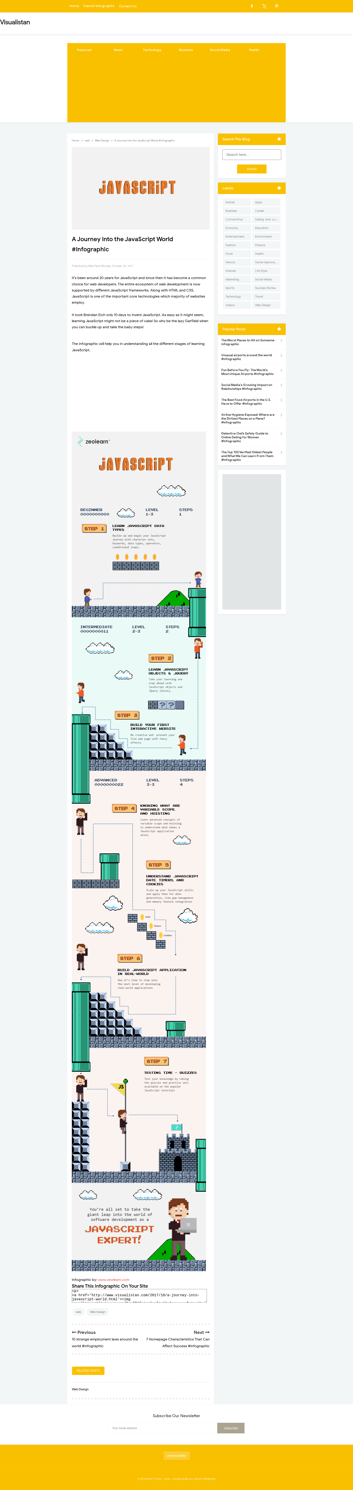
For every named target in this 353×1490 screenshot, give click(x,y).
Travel (259, 296)
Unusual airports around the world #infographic (246, 357)
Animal (230, 202)
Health (254, 50)
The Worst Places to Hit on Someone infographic (247, 342)
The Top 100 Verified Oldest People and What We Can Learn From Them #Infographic (247, 456)
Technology (152, 50)
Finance (260, 245)
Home (74, 6)
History (230, 262)
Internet (231, 271)
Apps (258, 202)
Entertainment (235, 236)
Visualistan (180, 1479)
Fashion (231, 245)
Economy (232, 228)
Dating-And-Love (266, 219)
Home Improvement (268, 262)
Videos (230, 305)
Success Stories (265, 288)
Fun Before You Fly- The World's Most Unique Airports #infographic (247, 372)
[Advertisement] (176, 90)
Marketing (232, 279)
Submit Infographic (99, 6)
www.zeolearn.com (113, 1279)
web (78, 1312)
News (118, 50)
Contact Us (128, 6)
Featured (84, 50)
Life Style (261, 271)
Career (259, 211)
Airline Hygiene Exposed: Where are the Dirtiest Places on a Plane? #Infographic (247, 418)
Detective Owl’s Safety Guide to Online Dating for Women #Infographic (244, 437)
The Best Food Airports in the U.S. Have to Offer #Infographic (246, 402)
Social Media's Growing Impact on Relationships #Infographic (246, 387)
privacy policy (176, 1456)
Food (229, 254)
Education (261, 228)
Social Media (220, 50)
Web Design (97, 1312)
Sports (230, 288)
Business (186, 50)
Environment (263, 236)
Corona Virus (234, 219)
